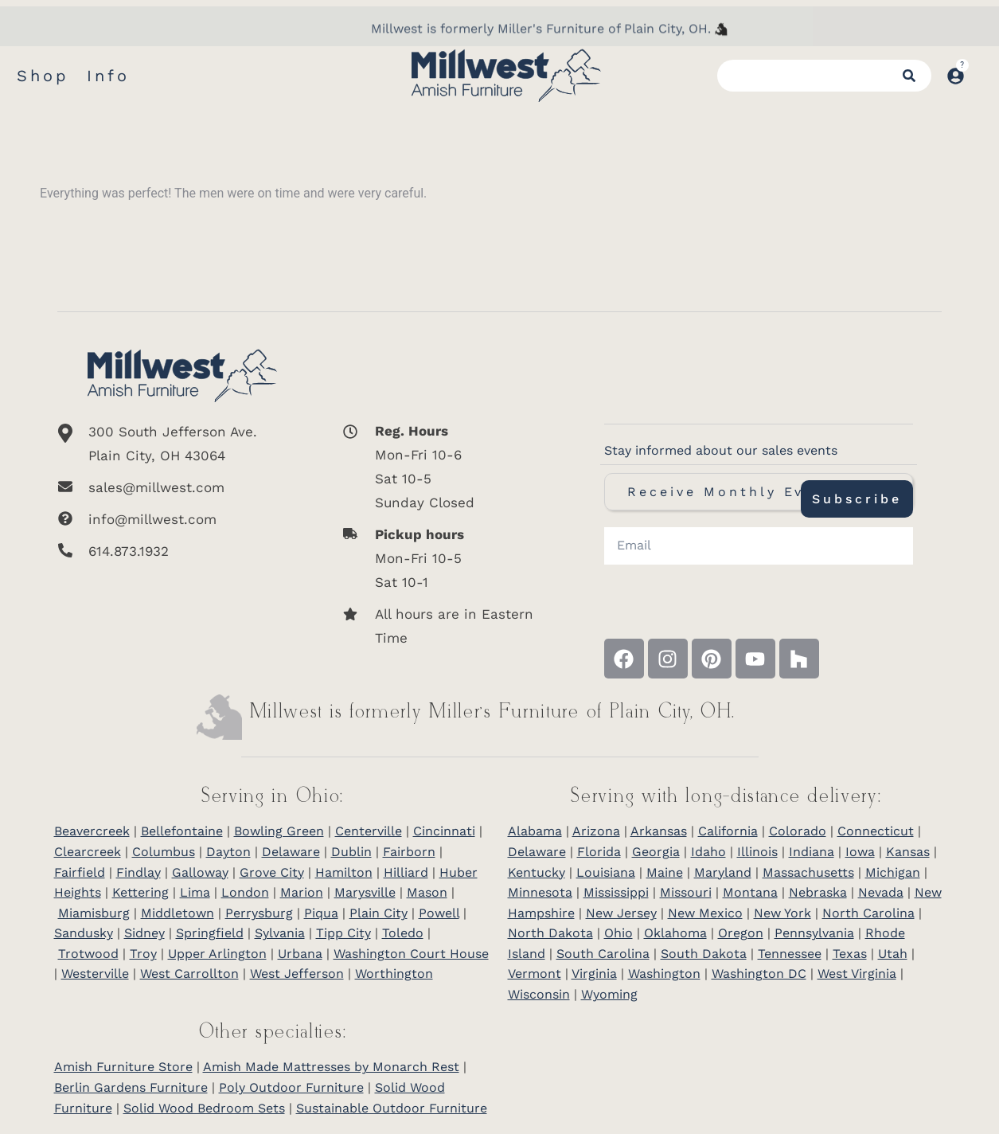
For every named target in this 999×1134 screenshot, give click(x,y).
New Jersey (621, 913)
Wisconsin (539, 994)
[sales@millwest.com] (182, 487)
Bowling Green (279, 831)
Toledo (402, 932)
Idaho (708, 851)
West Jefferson (297, 973)
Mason (427, 892)
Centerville (368, 831)
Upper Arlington (217, 953)
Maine (664, 872)
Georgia (656, 851)
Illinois (757, 851)
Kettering (140, 892)
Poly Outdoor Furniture (291, 1087)
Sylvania (280, 932)
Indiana (811, 851)
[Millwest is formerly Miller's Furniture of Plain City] (721, 48)
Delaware (291, 851)
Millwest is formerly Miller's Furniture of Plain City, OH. (541, 48)
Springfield (210, 932)
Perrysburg (259, 913)
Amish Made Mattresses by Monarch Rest (331, 1066)
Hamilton (344, 872)
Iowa (860, 851)
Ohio (618, 932)
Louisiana (605, 872)
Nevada (880, 892)
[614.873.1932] (182, 551)
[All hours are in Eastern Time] (445, 626)
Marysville (365, 892)
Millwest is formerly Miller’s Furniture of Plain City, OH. (493, 712)
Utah (892, 953)
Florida (599, 851)
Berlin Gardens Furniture (131, 1087)
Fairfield (79, 872)
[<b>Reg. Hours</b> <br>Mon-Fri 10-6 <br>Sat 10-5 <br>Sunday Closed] (445, 466)
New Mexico (705, 913)
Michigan (892, 872)
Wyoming (609, 994)
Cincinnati (444, 831)
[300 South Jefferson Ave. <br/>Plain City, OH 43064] (182, 443)
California (728, 831)
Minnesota (540, 892)
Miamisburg (94, 913)
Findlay (138, 872)
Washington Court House (411, 953)
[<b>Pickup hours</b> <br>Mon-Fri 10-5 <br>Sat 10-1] (445, 558)
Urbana (300, 953)
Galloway (200, 872)
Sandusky (83, 932)
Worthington (394, 973)
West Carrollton (189, 973)
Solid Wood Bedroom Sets (204, 1108)
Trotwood (88, 953)
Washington (664, 973)
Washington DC (759, 973)
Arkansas (658, 831)
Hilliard (406, 872)
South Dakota (704, 953)
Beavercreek (92, 831)
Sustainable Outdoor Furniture (391, 1108)
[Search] (909, 76)
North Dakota (550, 932)
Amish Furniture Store (123, 1066)
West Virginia (857, 973)
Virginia (594, 973)
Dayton (228, 851)
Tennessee (789, 953)
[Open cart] (981, 68)
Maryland (722, 872)
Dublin (351, 851)
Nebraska (818, 892)
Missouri (686, 892)
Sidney (144, 932)
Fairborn (409, 851)
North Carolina (868, 913)
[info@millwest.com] (182, 519)
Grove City (272, 872)
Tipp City (343, 932)
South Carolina (603, 953)
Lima (195, 892)
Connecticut (875, 831)
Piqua (321, 913)
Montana (750, 892)
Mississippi (616, 892)
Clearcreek (87, 851)
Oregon (740, 932)
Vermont (534, 973)
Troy (143, 953)
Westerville (95, 973)
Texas (850, 953)
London (245, 892)
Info (108, 75)
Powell (439, 913)
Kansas (908, 851)
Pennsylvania (814, 932)
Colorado (797, 831)
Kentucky (536, 872)
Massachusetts (808, 872)
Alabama (535, 831)
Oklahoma (675, 932)
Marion (301, 892)
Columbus (163, 851)
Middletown (177, 913)
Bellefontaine (182, 831)
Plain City (378, 913)
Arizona (596, 831)
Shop (43, 75)
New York (782, 913)
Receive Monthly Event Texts (758, 491)
